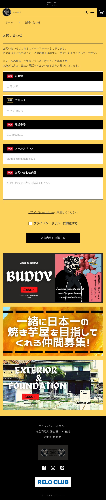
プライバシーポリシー (41, 212)
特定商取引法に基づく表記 (53, 431)
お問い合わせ (53, 436)
